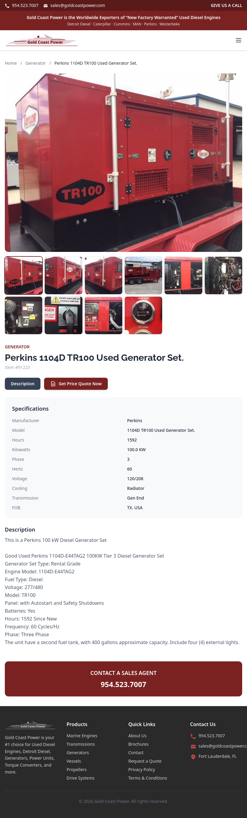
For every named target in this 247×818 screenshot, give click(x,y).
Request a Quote (145, 761)
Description (22, 383)
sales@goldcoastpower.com (74, 5)
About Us (137, 735)
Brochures (138, 744)
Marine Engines (82, 735)
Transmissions (81, 744)
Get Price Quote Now (75, 384)
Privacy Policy (141, 769)
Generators (78, 752)
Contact (136, 752)
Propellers (77, 769)
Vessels (74, 761)
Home (11, 63)
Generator (35, 63)
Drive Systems (81, 778)
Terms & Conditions (147, 778)
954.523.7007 (21, 5)
